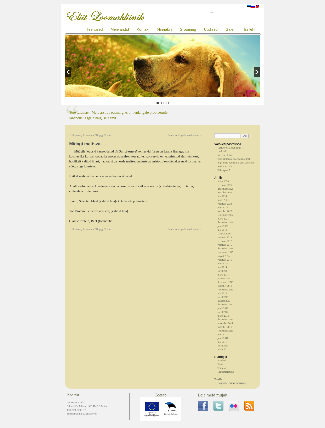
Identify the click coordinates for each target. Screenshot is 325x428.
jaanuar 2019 (224, 233)
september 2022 (225, 214)
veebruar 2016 (225, 244)
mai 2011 (222, 341)
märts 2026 (223, 181)
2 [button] (162, 103)
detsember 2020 (225, 222)
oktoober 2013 (225, 285)
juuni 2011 (223, 338)
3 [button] (167, 103)
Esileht (249, 29)
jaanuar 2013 (224, 300)
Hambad (222, 360)
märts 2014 (223, 274)
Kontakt (143, 29)
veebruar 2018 (225, 237)
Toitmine (222, 368)
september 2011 (225, 330)
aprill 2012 (223, 312)
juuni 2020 (223, 226)
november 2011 (225, 323)
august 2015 (224, 256)
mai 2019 (222, 229)
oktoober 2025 (225, 192)
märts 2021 (223, 218)
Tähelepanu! (224, 170)
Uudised (211, 29)
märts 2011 (223, 349)
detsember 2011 (225, 319)
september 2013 (225, 289)
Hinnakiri (164, 29)
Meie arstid (120, 29)
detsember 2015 (225, 248)
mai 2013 (222, 293)
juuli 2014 (223, 263)
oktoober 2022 (225, 211)
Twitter (219, 379)
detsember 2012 (225, 304)
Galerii (231, 29)
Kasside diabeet (225, 155)
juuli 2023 (223, 207)
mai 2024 (222, 196)
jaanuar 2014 (224, 278)
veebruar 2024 (225, 203)
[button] (68, 72)
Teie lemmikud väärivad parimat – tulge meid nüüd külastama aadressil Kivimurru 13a (236, 162)
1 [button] (157, 103)
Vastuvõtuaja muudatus (229, 147)
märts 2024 (223, 200)
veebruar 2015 (225, 259)
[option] (162, 66)
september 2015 (225, 252)
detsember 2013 (225, 282)
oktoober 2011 (225, 327)
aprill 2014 (223, 270)
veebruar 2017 (225, 241)
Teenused (95, 29)
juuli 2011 (223, 334)
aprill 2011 (223, 345)
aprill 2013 (223, 297)
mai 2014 (222, 267)
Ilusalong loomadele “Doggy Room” (90, 135)
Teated (221, 364)
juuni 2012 (223, 308)
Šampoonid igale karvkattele (184, 135)
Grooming (188, 29)
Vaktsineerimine (226, 371)
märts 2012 (223, 315)
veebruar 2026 (225, 185)
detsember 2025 (225, 188)
